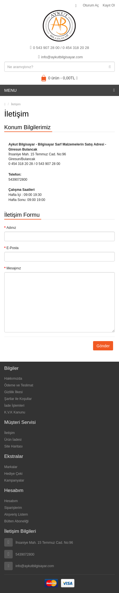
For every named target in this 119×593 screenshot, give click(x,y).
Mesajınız (13, 268)
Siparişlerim (13, 508)
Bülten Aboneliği (16, 521)
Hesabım (11, 501)
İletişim (16, 104)
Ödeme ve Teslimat (18, 385)
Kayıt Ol (109, 5)
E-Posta (12, 248)
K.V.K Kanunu (14, 412)
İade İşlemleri (14, 406)
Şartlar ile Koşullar (18, 399)
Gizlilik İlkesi (13, 392)
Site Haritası (13, 446)
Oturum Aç (91, 5)
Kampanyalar (14, 480)
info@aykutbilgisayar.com (60, 57)
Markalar (10, 467)
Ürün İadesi (12, 440)
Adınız (11, 228)
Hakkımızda (13, 379)
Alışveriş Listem (16, 514)
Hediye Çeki (13, 474)
